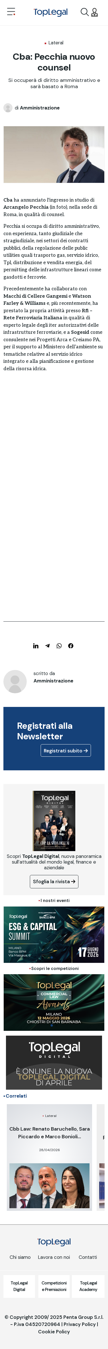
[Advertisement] (54, 455)
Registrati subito (66, 751)
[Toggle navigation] (11, 12)
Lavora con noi (54, 1257)
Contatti (88, 1257)
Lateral (55, 43)
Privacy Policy (80, 1324)
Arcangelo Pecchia (26, 207)
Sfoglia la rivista (54, 881)
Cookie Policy (54, 1332)
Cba (8, 200)
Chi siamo (20, 1257)
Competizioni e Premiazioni (54, 1286)
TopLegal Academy (88, 1286)
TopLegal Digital (19, 1286)
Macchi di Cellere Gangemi (35, 296)
